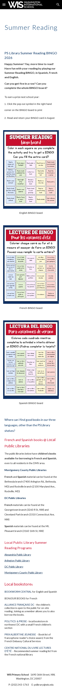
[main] (31, 27)
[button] (4, 4)
